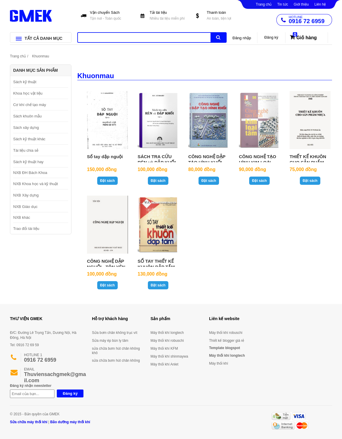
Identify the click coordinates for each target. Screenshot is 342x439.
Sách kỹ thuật (24, 82)
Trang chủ (264, 4)
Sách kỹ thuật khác (29, 139)
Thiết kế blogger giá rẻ (226, 341)
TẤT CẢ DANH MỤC (39, 38)
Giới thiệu (301, 4)
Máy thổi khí (218, 363)
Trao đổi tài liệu (26, 228)
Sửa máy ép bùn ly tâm (110, 341)
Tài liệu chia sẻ (25, 150)
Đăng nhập (241, 38)
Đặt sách (107, 181)
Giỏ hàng (306, 37)
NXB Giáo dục (25, 206)
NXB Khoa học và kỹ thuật (35, 184)
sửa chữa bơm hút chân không (116, 360)
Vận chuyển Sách (109, 15)
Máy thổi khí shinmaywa (169, 356)
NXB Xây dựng (26, 195)
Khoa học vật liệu (27, 93)
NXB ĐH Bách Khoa (30, 172)
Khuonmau (40, 56)
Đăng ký (271, 37)
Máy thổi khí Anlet (164, 364)
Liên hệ (320, 4)
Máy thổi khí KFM (164, 348)
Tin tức (282, 4)
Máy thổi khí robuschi (167, 341)
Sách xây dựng (26, 127)
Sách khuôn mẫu (27, 116)
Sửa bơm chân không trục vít (114, 333)
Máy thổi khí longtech (167, 333)
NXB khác (21, 217)
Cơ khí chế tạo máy (29, 105)
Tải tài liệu (169, 15)
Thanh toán (226, 15)
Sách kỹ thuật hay (28, 162)
